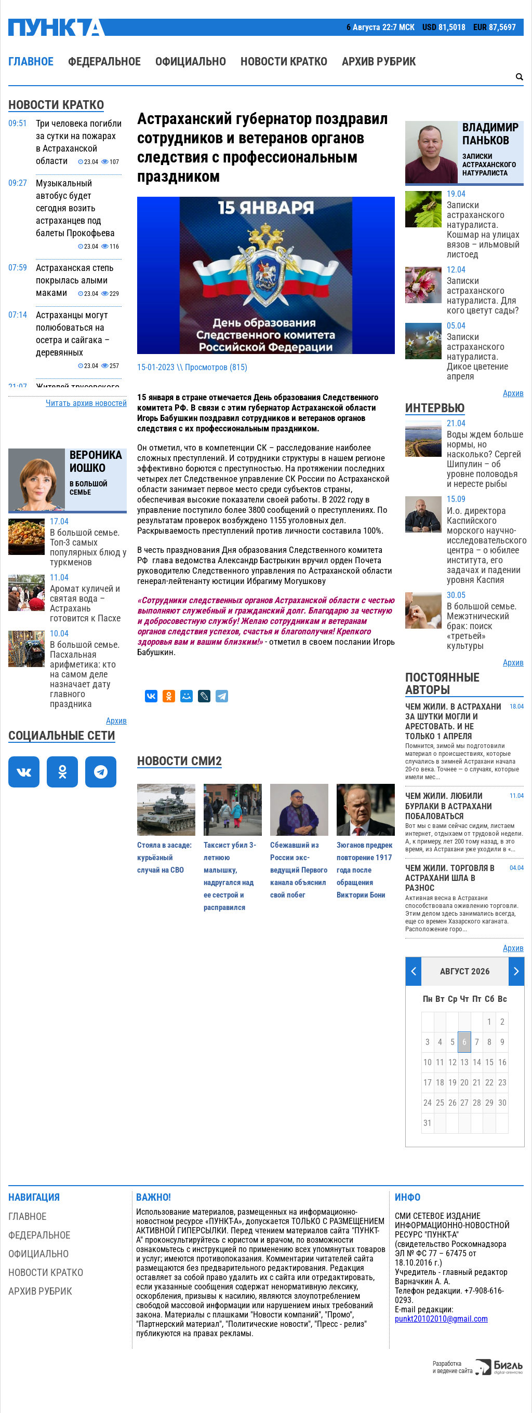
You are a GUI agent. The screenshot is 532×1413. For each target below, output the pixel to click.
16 (502, 1062)
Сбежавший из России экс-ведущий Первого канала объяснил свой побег (298, 870)
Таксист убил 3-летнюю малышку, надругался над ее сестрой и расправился (230, 876)
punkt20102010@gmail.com (441, 1319)
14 (477, 1062)
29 (489, 1103)
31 (427, 1123)
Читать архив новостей (86, 403)
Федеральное (104, 61)
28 (477, 1103)
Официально (190, 61)
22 (489, 1083)
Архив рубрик (379, 61)
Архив (116, 721)
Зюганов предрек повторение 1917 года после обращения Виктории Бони (365, 870)
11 (440, 1062)
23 (502, 1083)
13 (464, 1062)
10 (427, 1062)
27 (464, 1103)
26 (452, 1103)
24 (427, 1103)
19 (452, 1083)
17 (427, 1083)
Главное (31, 61)
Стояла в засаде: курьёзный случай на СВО (164, 857)
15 (489, 1062)
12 (452, 1062)
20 (464, 1083)
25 (440, 1103)
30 (502, 1103)
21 (477, 1083)
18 (440, 1083)
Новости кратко (284, 61)
